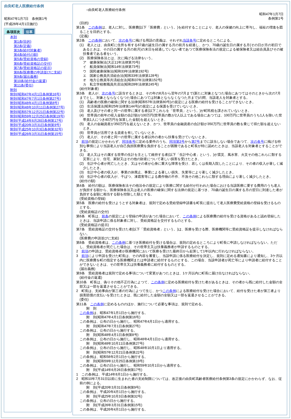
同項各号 (128, 141)
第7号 (195, 141)
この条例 (95, 27)
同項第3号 (177, 141)
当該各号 (189, 40)
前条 (105, 216)
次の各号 (125, 40)
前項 (84, 141)
